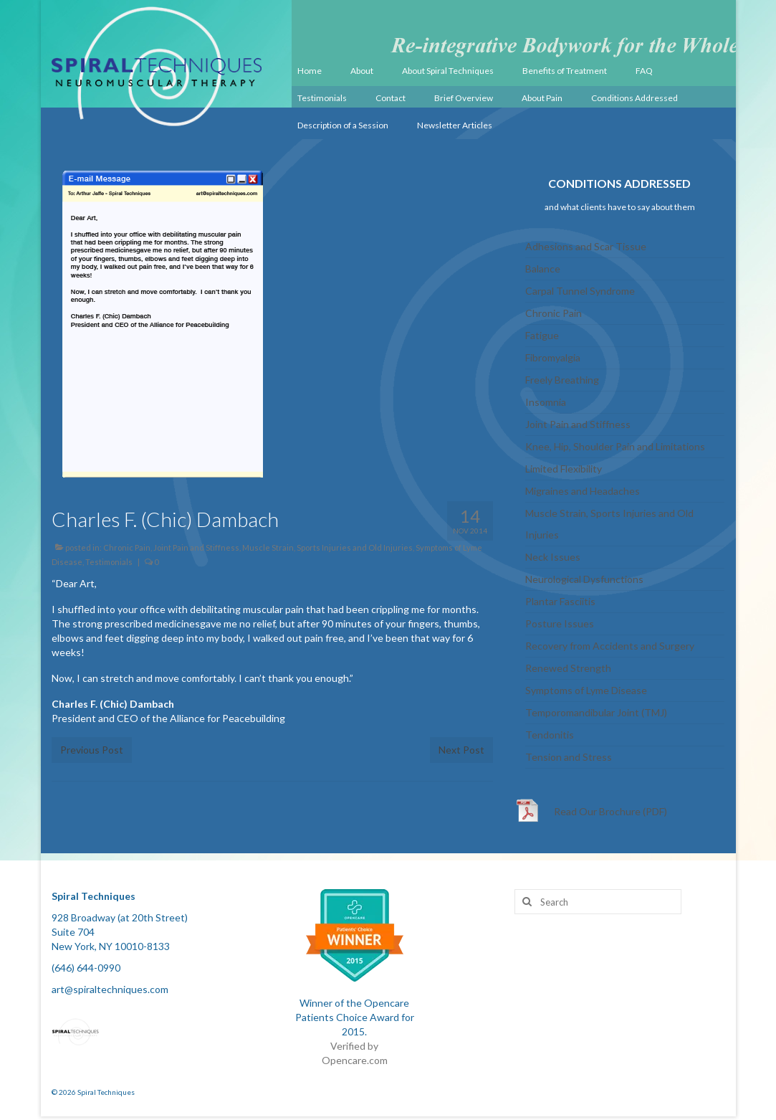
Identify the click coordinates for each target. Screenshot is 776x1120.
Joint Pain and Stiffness (196, 547)
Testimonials (109, 561)
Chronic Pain (126, 547)
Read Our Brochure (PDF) (610, 811)
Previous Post (91, 750)
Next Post (461, 750)
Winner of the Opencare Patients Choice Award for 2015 (354, 1017)
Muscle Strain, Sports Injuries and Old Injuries (327, 547)
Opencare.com (355, 1060)
